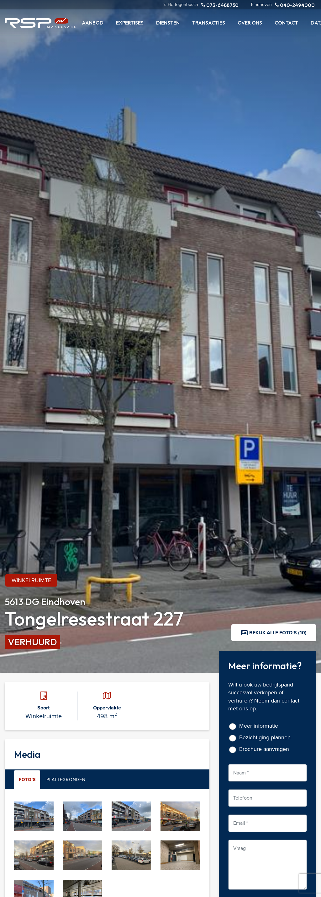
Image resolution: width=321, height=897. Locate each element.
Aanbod (92, 22)
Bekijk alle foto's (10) (274, 632)
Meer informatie (258, 726)
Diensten (168, 22)
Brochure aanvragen (264, 749)
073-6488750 (220, 5)
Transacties (208, 22)
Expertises (130, 22)
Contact (286, 22)
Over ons (250, 22)
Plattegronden (65, 779)
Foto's (27, 779)
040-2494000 (295, 5)
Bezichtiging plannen (265, 737)
